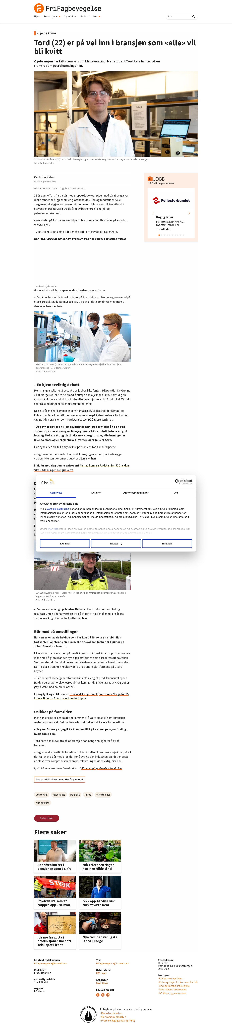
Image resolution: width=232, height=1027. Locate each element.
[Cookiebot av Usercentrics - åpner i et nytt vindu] (173, 481)
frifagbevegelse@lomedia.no (50, 963)
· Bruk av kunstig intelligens (174, 986)
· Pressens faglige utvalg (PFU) (117, 1020)
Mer (96, 16)
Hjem (37, 16)
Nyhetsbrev (70, 16)
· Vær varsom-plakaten (113, 1017)
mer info (58, 528)
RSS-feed (101, 973)
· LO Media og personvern (172, 993)
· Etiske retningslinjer (170, 978)
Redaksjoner (52, 16)
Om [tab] (172, 492)
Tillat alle (164, 543)
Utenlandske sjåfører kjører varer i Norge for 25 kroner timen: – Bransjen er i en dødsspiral (81, 696)
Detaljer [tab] (97, 492)
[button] (189, 213)
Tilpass (116, 543)
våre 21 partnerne (62, 508)
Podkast (85, 16)
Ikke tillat (68, 543)
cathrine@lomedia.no (45, 181)
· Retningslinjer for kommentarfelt (178, 982)
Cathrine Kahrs (44, 177)
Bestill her (102, 983)
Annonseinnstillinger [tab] (134, 492)
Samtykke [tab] (60, 492)
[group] (171, 213)
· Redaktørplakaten (111, 1013)
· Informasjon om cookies (172, 989)
